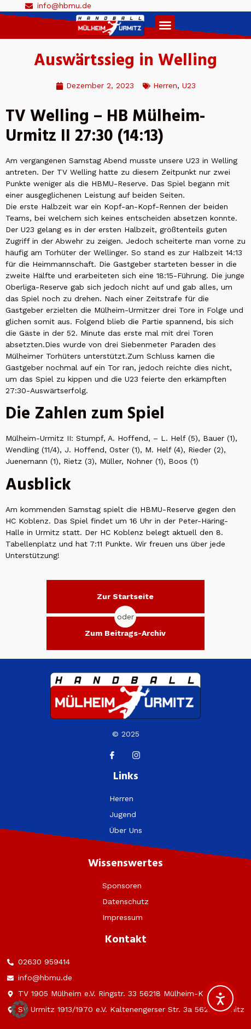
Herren (165, 85)
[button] (165, 25)
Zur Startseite (125, 596)
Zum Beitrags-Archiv (125, 633)
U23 (189, 85)
